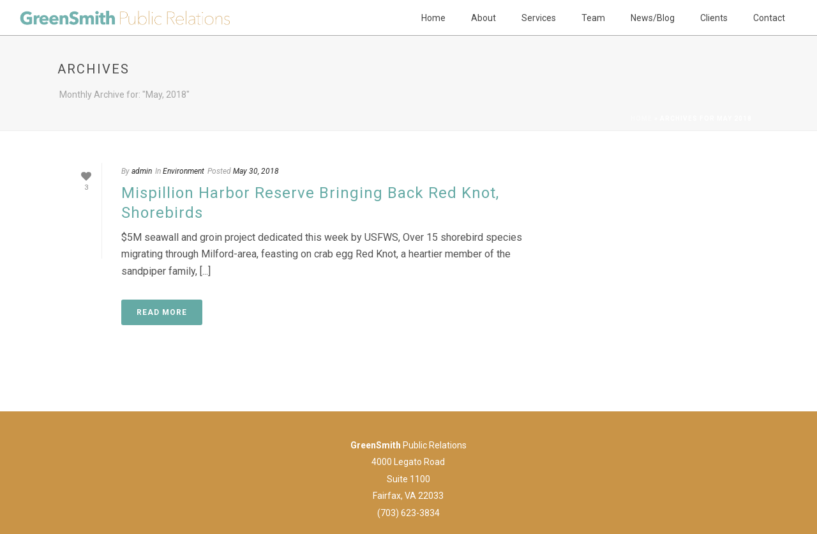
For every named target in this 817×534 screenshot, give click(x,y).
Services (538, 18)
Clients (714, 18)
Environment (183, 171)
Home (433, 18)
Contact (769, 18)
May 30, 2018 (256, 171)
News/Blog (653, 18)
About (483, 18)
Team (593, 18)
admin (141, 171)
